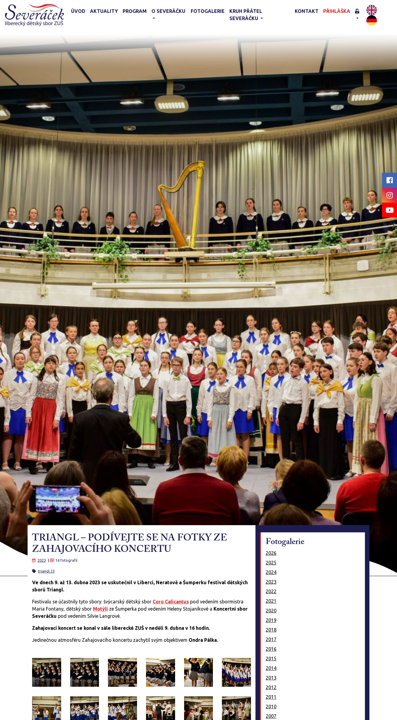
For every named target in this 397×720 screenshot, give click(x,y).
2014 (271, 668)
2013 (271, 677)
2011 (271, 697)
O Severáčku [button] (168, 11)
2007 (271, 716)
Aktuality (104, 11)
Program (135, 11)
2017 (271, 639)
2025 (271, 562)
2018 (271, 629)
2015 (271, 658)
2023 (41, 560)
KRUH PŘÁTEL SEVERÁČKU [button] (245, 14)
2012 (271, 687)
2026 (271, 553)
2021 (271, 601)
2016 (271, 649)
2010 (271, 706)
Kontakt (306, 11)
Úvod (78, 11)
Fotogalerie (208, 11)
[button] (359, 15)
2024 (271, 572)
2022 (271, 591)
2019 (271, 620)
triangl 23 (46, 571)
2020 (271, 610)
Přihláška (336, 11)
